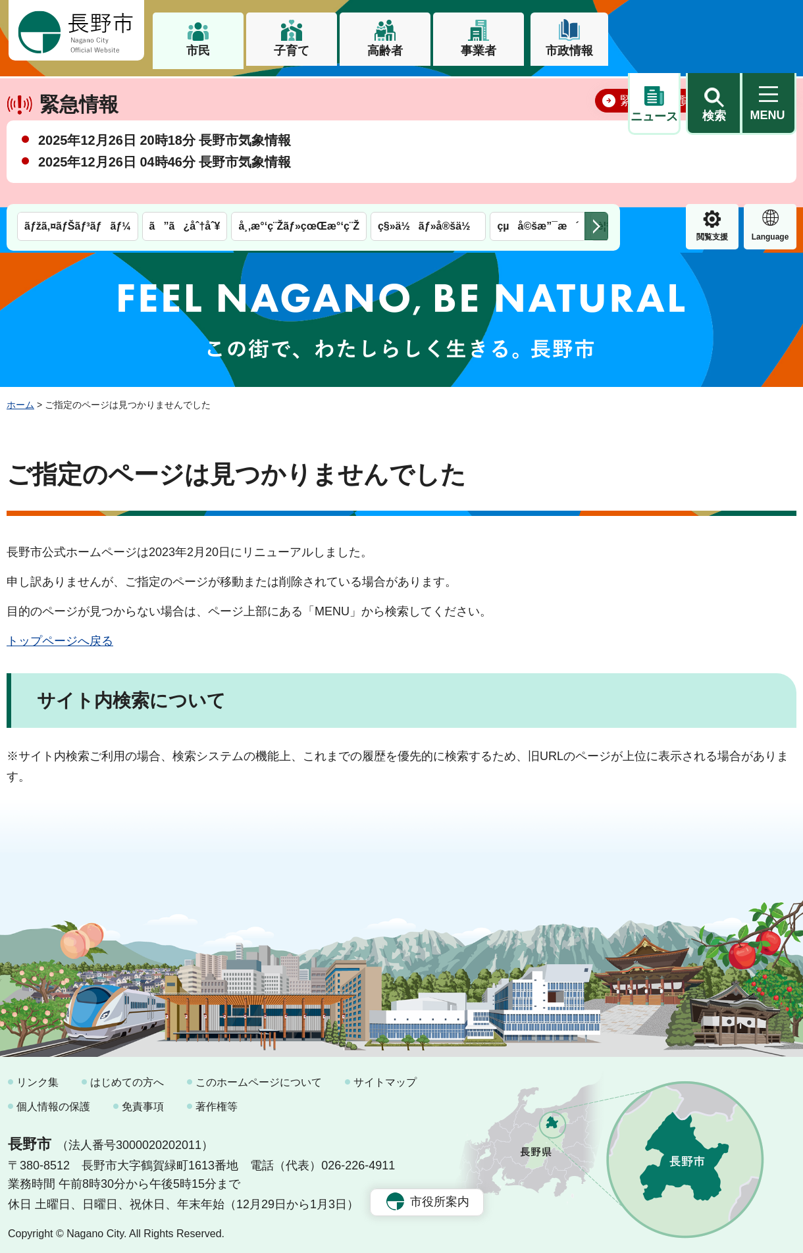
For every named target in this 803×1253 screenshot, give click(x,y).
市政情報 (569, 50)
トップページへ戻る (60, 635)
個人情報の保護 (53, 1101)
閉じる (767, 141)
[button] (713, 31)
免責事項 (143, 1101)
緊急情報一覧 (655, 142)
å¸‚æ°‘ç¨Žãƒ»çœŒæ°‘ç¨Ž (298, 90)
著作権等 (216, 1101)
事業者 (478, 50)
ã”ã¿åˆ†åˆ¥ (184, 90)
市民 (198, 50)
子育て (291, 50)
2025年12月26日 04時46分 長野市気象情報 (164, 203)
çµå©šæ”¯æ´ (538, 90)
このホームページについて (258, 1077)
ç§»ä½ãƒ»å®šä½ (428, 90)
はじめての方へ (127, 1077)
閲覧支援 (654, 101)
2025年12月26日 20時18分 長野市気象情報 (164, 181)
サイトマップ (385, 1077)
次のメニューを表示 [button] (596, 90)
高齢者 (385, 50)
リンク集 (37, 1077)
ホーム (20, 399)
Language (712, 101)
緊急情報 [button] (770, 99)
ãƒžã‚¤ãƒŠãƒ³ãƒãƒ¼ (77, 90)
